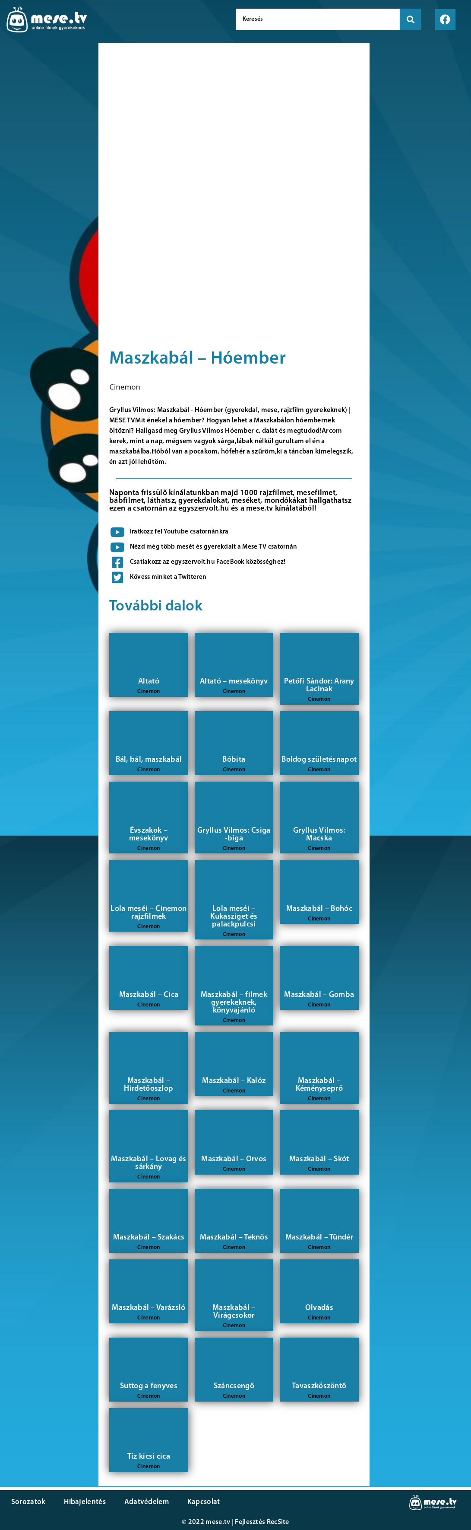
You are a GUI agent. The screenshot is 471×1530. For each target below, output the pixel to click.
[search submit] (410, 19)
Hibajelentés (83, 1502)
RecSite (278, 1522)
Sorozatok (28, 1502)
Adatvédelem (143, 1502)
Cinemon (124, 387)
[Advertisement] (47, 190)
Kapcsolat (199, 1502)
